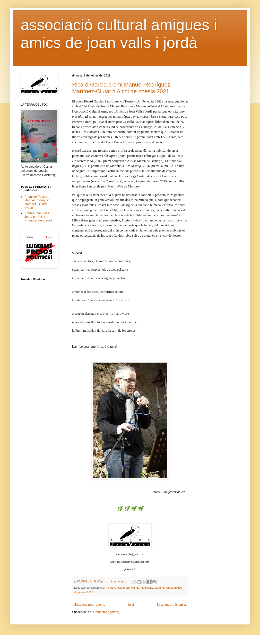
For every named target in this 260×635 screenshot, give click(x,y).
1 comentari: (118, 581)
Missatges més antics (172, 604)
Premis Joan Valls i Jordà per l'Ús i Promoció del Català (38, 216)
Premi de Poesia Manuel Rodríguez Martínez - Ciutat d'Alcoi (37, 202)
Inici (131, 604)
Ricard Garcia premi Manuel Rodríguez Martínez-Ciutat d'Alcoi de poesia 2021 (121, 88)
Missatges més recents (89, 604)
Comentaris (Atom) (106, 612)
